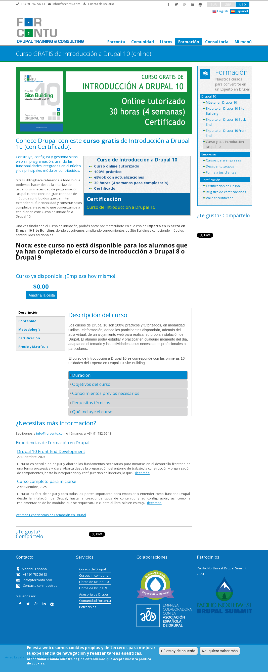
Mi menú (242, 42)
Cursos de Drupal (92, 569)
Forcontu (116, 42)
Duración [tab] (79, 375)
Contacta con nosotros (40, 585)
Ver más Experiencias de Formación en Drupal (51, 515)
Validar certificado (220, 198)
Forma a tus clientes (221, 172)
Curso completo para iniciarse (46, 481)
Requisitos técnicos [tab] (89, 402)
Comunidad (142, 42)
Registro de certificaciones (226, 192)
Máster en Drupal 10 (221, 102)
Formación (188, 42)
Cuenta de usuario (101, 4)
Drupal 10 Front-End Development (51, 451)
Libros (165, 42)
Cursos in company (93, 575)
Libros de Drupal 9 (93, 588)
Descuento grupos (220, 166)
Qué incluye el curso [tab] (90, 411)
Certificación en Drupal (223, 186)
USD (242, 4)
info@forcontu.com (66, 4)
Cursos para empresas (223, 160)
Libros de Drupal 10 (94, 581)
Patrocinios (87, 607)
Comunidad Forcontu (95, 600)
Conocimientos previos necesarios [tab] (104, 393)
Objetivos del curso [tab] (89, 384)
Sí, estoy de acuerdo (178, 651)
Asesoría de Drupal (94, 594)
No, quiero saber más (220, 651)
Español (239, 11)
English (220, 11)
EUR (214, 4)
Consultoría (216, 42)
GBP (228, 4)
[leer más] (142, 473)
